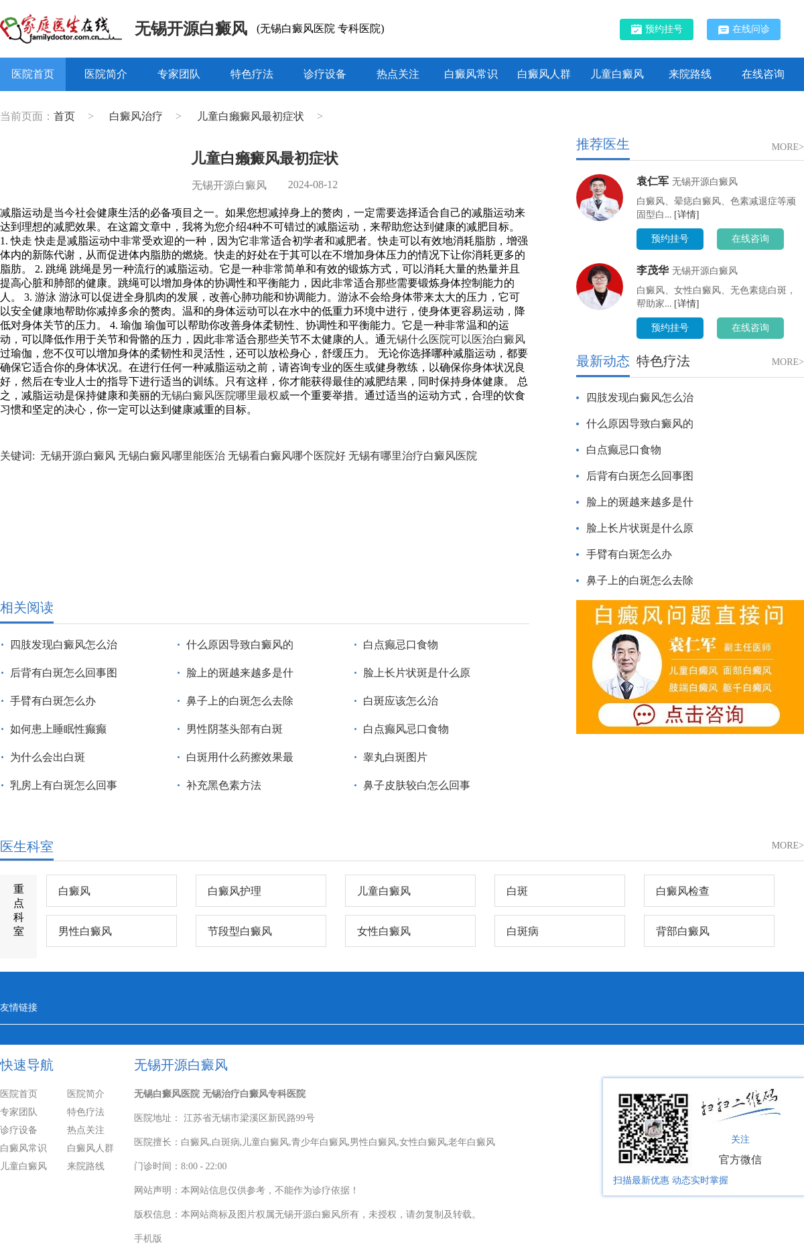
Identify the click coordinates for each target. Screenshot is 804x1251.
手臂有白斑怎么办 (53, 701)
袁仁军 (652, 181)
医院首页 (32, 74)
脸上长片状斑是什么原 (416, 672)
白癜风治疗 (137, 116)
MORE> (788, 147)
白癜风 (74, 891)
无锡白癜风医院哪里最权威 (225, 395)
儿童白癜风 (617, 74)
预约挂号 (657, 28)
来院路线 (690, 74)
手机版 (148, 1239)
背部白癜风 (683, 931)
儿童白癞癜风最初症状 (252, 116)
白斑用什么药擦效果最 (239, 757)
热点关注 (398, 74)
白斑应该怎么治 (400, 701)
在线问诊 (744, 29)
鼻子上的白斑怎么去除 (239, 701)
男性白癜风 (85, 931)
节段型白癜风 (240, 931)
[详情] (686, 215)
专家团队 (178, 74)
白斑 (517, 891)
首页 (64, 116)
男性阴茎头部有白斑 (234, 729)
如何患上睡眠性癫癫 (58, 729)
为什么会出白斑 (47, 757)
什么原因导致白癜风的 (239, 644)
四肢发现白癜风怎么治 (63, 644)
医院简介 (105, 74)
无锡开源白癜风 (191, 29)
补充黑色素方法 (223, 785)
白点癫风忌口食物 (406, 729)
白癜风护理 (234, 891)
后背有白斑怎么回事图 (63, 672)
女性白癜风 (384, 931)
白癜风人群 (544, 74)
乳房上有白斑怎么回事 (63, 785)
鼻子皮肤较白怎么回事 (416, 785)
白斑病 (523, 931)
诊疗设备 (325, 74)
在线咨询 (763, 74)
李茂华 (652, 270)
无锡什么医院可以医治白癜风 (455, 339)
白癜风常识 (471, 74)
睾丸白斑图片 (395, 757)
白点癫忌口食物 (400, 644)
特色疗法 (251, 74)
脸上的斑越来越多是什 (239, 672)
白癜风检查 (683, 891)
